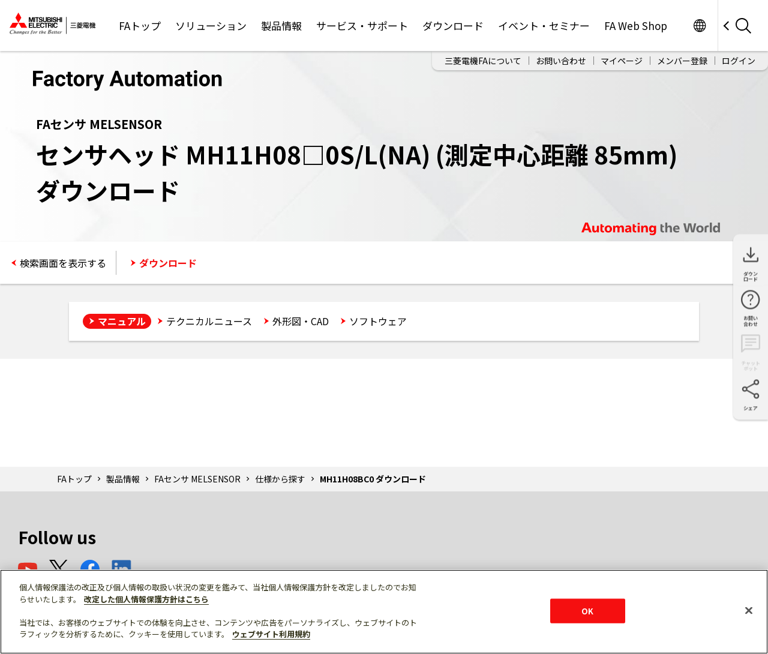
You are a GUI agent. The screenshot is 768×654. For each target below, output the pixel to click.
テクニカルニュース (209, 321)
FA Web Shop (635, 25)
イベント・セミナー (544, 25)
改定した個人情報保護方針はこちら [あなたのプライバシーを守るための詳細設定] (146, 599)
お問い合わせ (561, 61)
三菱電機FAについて (483, 61)
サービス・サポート (362, 25)
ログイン (738, 61)
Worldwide (699, 25)
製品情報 (281, 25)
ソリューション (211, 25)
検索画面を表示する (63, 263)
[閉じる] (749, 610)
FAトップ (140, 25)
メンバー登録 (682, 61)
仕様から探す (280, 479)
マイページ (622, 61)
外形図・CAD (300, 321)
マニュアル (122, 321)
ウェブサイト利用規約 (271, 634)
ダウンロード (453, 25)
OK (587, 610)
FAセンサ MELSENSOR (197, 479)
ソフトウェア (378, 321)
